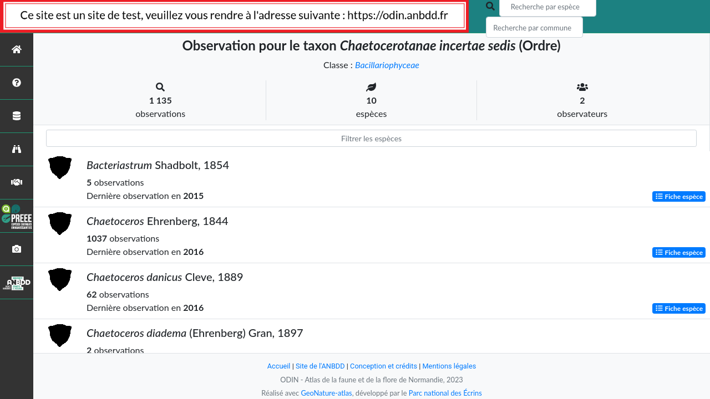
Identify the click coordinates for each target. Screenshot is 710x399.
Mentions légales (449, 366)
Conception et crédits (383, 366)
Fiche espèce (679, 196)
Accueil (278, 366)
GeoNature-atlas (326, 392)
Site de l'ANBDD (320, 366)
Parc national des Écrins (445, 392)
